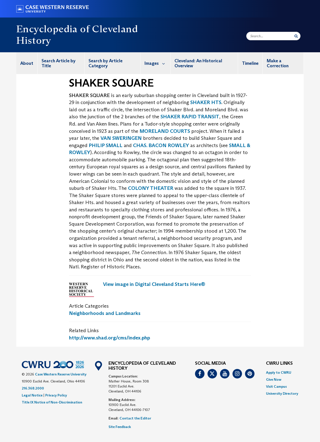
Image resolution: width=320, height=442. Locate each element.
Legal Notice (32, 395)
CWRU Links (279, 363)
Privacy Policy (56, 395)
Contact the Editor (135, 418)
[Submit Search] (296, 36)
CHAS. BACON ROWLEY (161, 145)
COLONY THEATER (150, 188)
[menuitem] (27, 63)
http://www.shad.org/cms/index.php (109, 338)
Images (157, 63)
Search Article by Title (59, 63)
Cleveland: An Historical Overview (198, 63)
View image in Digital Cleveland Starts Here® (154, 284)
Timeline (250, 63)
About (26, 63)
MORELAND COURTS (165, 131)
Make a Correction (277, 63)
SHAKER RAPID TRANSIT (189, 117)
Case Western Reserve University (60, 374)
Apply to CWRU (278, 372)
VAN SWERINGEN (121, 138)
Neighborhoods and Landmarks (104, 313)
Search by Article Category (105, 63)
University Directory (282, 393)
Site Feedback (119, 426)
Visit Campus (276, 386)
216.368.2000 (33, 388)
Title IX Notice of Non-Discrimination (52, 402)
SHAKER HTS (205, 102)
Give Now (273, 379)
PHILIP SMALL (105, 145)
